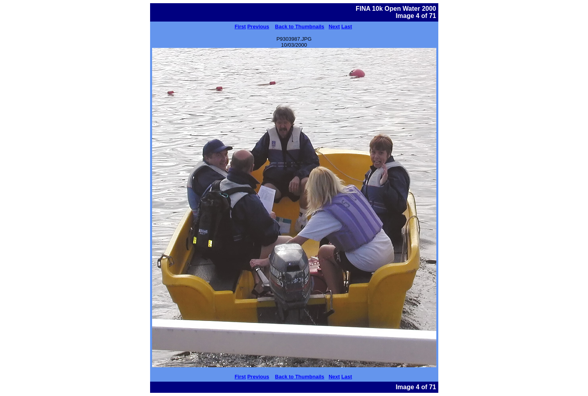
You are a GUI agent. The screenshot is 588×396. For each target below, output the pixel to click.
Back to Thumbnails (300, 27)
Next (334, 27)
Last (346, 27)
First (240, 27)
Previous (258, 27)
